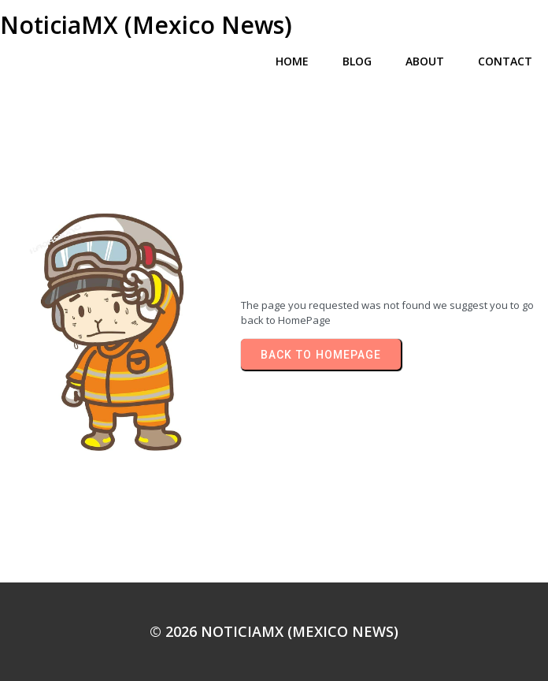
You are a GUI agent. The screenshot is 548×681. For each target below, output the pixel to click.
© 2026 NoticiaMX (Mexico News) (274, 631)
